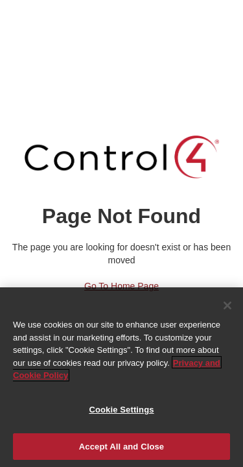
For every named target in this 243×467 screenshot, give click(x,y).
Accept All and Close (121, 448)
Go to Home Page (121, 286)
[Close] (227, 307)
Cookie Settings (121, 411)
